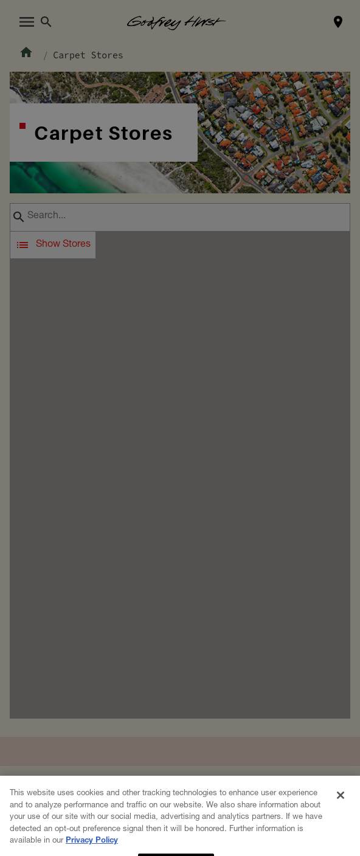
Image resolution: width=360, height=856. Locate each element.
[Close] (340, 823)
